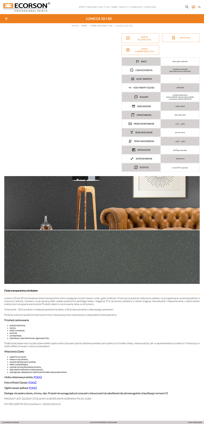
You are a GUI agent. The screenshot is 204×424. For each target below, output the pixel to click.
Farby (114, 7)
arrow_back (6, 18)
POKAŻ (38, 377)
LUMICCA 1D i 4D (123, 25)
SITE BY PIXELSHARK (195, 422)
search (187, 7)
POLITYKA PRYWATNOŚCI (99, 422)
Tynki (107, 7)
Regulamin (112, 422)
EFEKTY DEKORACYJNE (90, 7)
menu (193, 7)
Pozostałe (150, 7)
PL (199, 7)
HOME (75, 25)
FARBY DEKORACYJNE (101, 25)
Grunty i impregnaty (131, 7)
